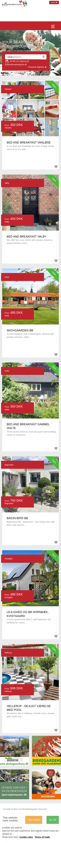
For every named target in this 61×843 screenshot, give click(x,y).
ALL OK (52, 820)
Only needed (34, 820)
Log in (54, 2)
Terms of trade (42, 837)
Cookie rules (26, 837)
